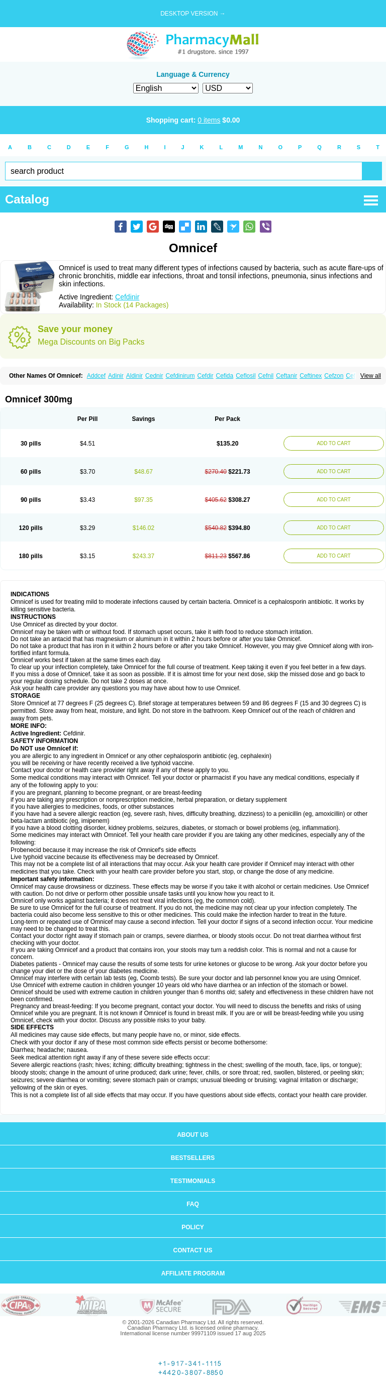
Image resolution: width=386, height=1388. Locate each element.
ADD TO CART (333, 443)
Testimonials (192, 1181)
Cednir (154, 375)
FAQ (192, 1204)
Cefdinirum (180, 375)
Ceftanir (286, 375)
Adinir (116, 375)
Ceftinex (311, 375)
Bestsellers (193, 1157)
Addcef (96, 375)
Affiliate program (193, 1273)
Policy (192, 1227)
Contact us (193, 1250)
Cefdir (206, 375)
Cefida (225, 375)
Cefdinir (127, 297)
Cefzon (333, 375)
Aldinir (134, 375)
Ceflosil (245, 375)
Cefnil (266, 375)
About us (193, 1134)
